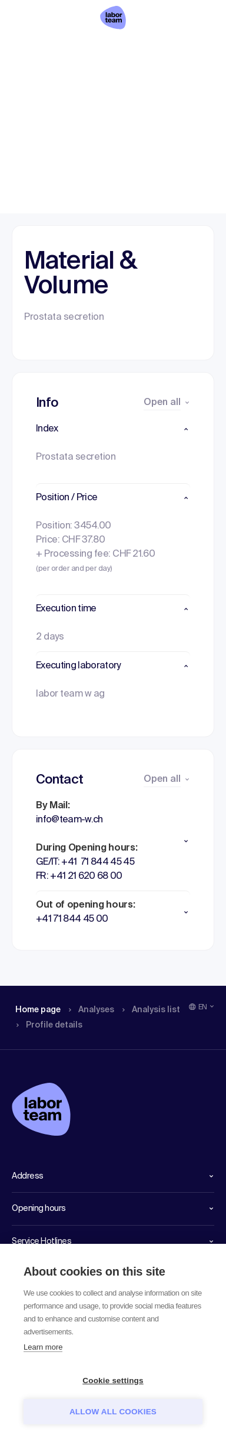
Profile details (188, 50)
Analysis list (135, 50)
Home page (29, 50)
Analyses (80, 50)
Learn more (43, 1347)
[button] (113, 429)
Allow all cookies (113, 1411)
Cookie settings (113, 1380)
